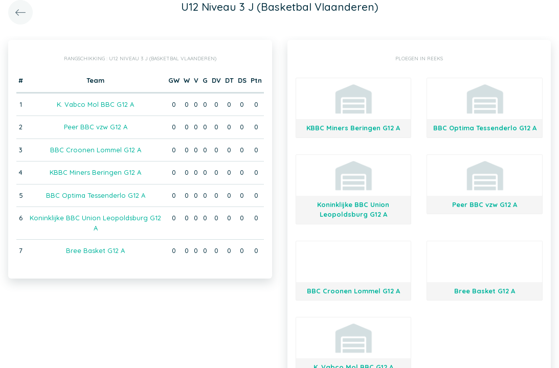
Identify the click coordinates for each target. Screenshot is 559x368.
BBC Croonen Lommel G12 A (95, 150)
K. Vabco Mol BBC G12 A (95, 104)
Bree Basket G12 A (95, 250)
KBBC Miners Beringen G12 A (95, 172)
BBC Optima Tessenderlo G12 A (95, 195)
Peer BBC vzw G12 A (95, 127)
